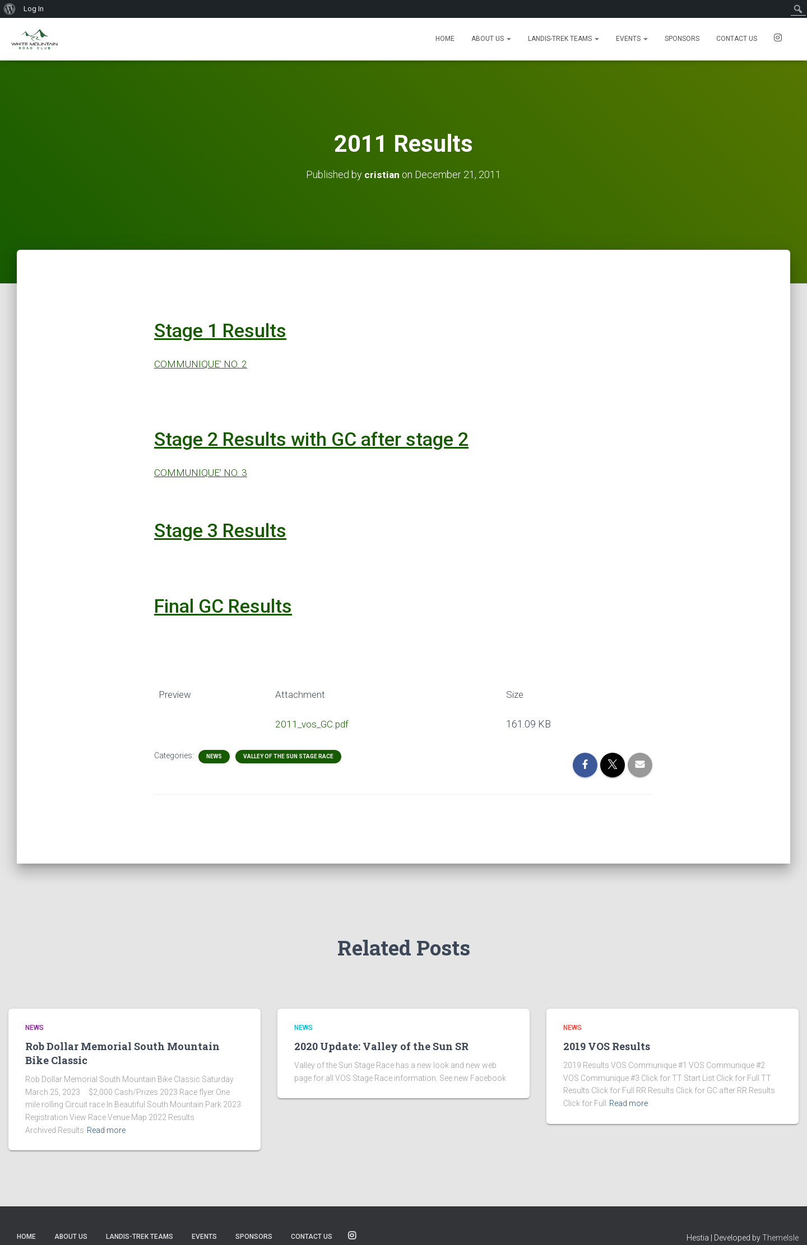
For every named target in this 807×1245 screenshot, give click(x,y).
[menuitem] (10, 9)
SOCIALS (778, 39)
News (214, 756)
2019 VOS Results (606, 1046)
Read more (106, 1130)
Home (444, 39)
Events (632, 39)
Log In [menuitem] (34, 8)
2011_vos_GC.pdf (311, 724)
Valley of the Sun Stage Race (288, 756)
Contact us (736, 39)
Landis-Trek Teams (563, 39)
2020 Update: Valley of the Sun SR (381, 1046)
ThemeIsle (780, 1237)
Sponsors (682, 39)
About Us (491, 39)
